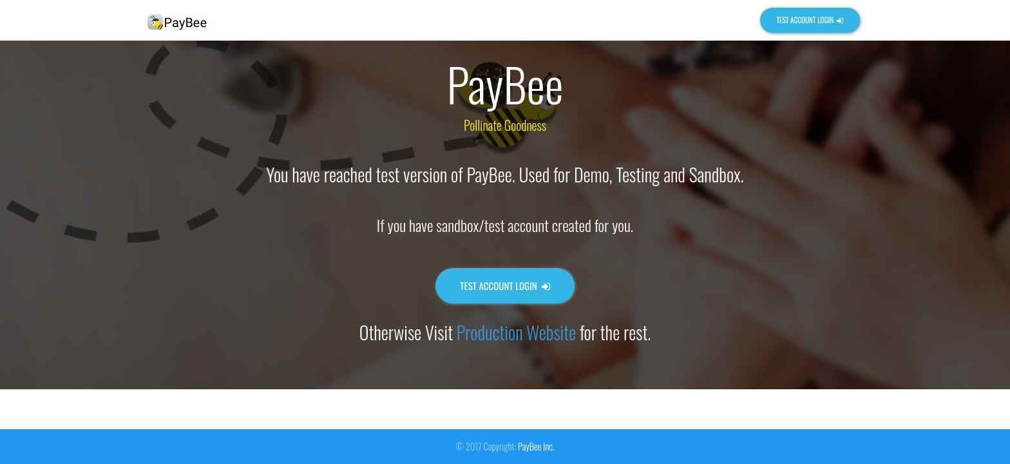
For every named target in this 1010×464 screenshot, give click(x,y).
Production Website (516, 332)
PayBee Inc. (536, 446)
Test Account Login (809, 20)
